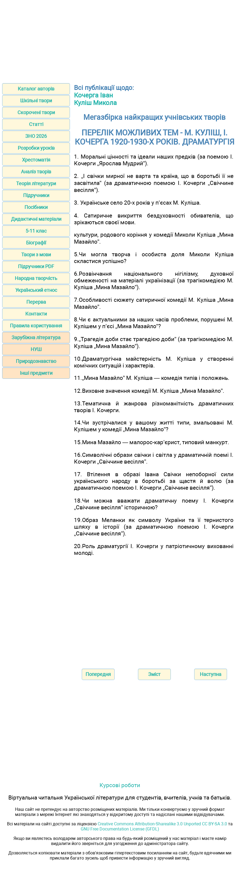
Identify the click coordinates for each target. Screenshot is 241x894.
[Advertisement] (120, 40)
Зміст (154, 674)
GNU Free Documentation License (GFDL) (120, 829)
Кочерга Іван (93, 95)
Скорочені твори (36, 112)
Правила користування (36, 325)
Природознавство (36, 361)
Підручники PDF (36, 266)
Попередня (98, 674)
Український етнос (36, 290)
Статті (36, 124)
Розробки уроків (36, 148)
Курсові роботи (120, 785)
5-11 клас (36, 231)
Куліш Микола (95, 103)
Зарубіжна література (36, 337)
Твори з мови (36, 254)
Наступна (210, 674)
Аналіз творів (36, 171)
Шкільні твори (36, 100)
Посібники (36, 207)
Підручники (36, 195)
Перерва (36, 302)
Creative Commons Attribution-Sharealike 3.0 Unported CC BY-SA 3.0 (162, 823)
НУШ (36, 349)
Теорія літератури (36, 183)
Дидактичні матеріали (36, 219)
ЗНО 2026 (36, 136)
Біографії (36, 243)
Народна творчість (36, 278)
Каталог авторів (36, 89)
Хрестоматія (36, 160)
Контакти (36, 314)
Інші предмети (36, 373)
